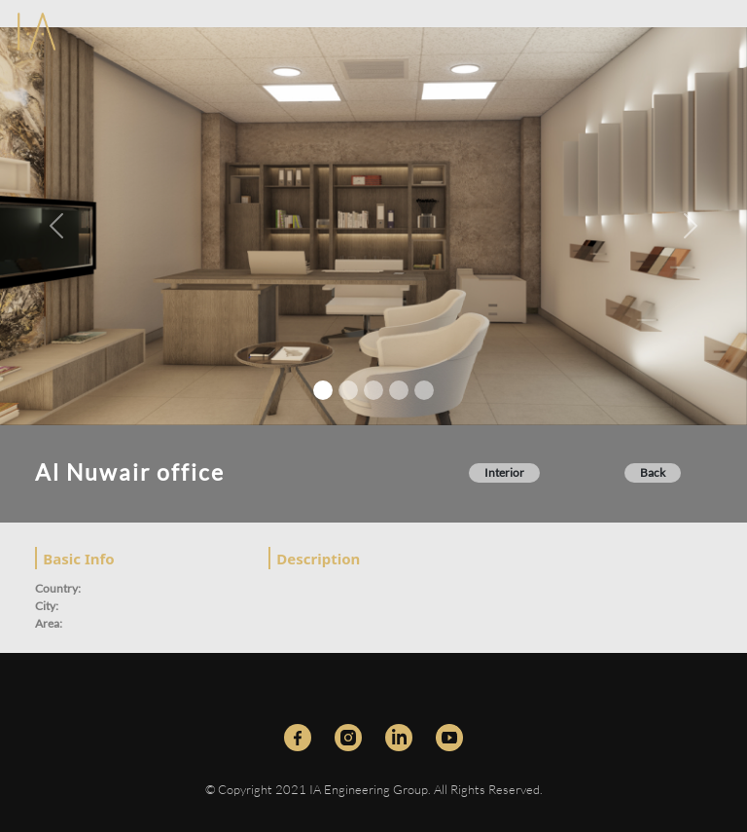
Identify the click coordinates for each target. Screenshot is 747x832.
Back (652, 472)
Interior (504, 472)
